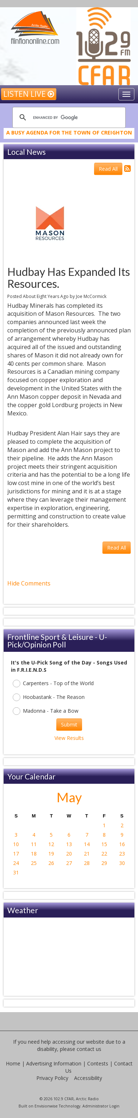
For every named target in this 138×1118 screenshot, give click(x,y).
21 (87, 853)
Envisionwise (46, 1106)
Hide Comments (28, 583)
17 (16, 853)
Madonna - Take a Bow (45, 711)
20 (69, 853)
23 (122, 853)
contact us (89, 1048)
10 (16, 844)
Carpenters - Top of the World (53, 683)
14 (87, 844)
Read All (108, 168)
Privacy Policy (52, 1077)
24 (16, 863)
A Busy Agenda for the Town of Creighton (69, 136)
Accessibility (88, 1077)
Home (13, 1063)
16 (122, 844)
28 (87, 863)
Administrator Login (100, 1106)
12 (51, 844)
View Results (69, 737)
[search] (68, 117)
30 (122, 863)
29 (104, 863)
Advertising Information (53, 1063)
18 (34, 853)
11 (34, 844)
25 (34, 863)
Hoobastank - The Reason (49, 697)
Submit (69, 724)
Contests (97, 1063)
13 (69, 844)
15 (104, 844)
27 (69, 863)
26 (51, 863)
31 (16, 872)
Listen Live (28, 94)
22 (104, 853)
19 (51, 853)
